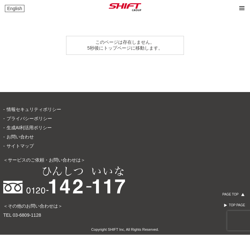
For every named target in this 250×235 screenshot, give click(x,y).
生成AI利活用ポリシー (29, 127)
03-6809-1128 (27, 215)
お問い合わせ (20, 136)
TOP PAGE (237, 205)
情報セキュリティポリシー (34, 109)
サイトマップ (20, 146)
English (14, 8)
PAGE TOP (230, 194)
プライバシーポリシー (29, 118)
